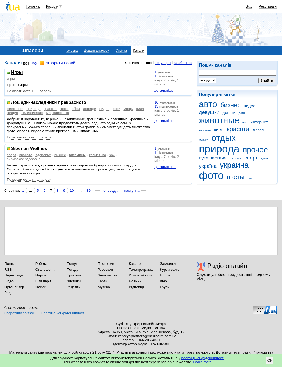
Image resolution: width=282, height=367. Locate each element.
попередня (111, 190)
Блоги (165, 275)
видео (249, 106)
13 (156, 106)
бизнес (230, 105)
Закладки (168, 264)
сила (140, 109)
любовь (259, 130)
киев (219, 129)
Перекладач (14, 275)
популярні (163, 63)
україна (208, 166)
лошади (89, 109)
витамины (77, 155)
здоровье (43, 155)
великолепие (32, 113)
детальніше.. (165, 90)
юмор (250, 178)
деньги (229, 112)
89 (89, 190)
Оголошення (45, 270)
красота (238, 129)
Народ (40, 275)
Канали (138, 50)
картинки (205, 130)
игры (244, 123)
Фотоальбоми (140, 275)
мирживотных (57, 113)
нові (148, 63)
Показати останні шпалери (29, 91)
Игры (17, 72)
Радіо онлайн (227, 265)
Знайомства (108, 275)
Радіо (8, 293)
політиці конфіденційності (202, 358)
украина (234, 165)
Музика (104, 287)
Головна (33, 6)
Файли (41, 287)
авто (208, 104)
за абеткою (183, 63)
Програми (106, 264)
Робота (41, 264)
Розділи (52, 6)
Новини (135, 281)
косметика (97, 155)
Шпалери (43, 281)
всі (26, 63)
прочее (255, 149)
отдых (223, 138)
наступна (132, 190)
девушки (209, 112)
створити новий (57, 63)
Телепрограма (141, 270)
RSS (8, 270)
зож (112, 155)
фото (211, 175)
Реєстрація (268, 6)
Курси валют (170, 270)
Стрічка (121, 50)
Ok (269, 360)
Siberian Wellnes (29, 149)
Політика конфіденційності (63, 313)
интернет (259, 122)
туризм (264, 159)
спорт (251, 158)
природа (219, 149)
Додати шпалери (96, 50)
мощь (128, 109)
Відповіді (136, 287)
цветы (235, 176)
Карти (102, 281)
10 (156, 102)
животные (219, 120)
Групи (164, 287)
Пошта (9, 264)
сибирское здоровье (24, 159)
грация (12, 113)
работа (235, 158)
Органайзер (14, 287)
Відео (9, 281)
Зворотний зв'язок (19, 313)
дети (242, 113)
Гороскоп (105, 270)
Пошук (72, 264)
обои (76, 109)
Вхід (249, 6)
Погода (72, 270)
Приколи (74, 275)
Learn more (202, 362)
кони (116, 109)
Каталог (135, 264)
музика (203, 139)
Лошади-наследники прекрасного (48, 102)
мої (34, 63)
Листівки (74, 281)
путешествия (212, 158)
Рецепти (74, 287)
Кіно (163, 281)
